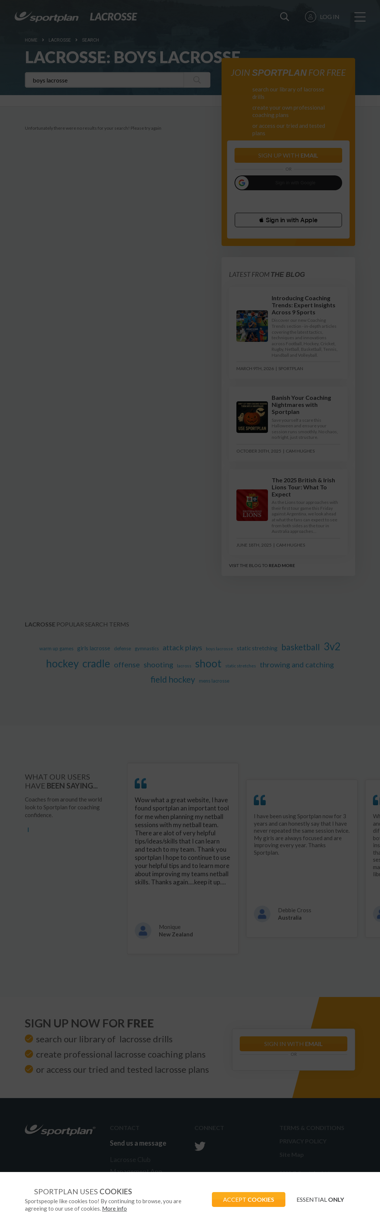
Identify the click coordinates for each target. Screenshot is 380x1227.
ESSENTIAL (320, 1199)
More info (114, 1208)
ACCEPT (248, 1199)
